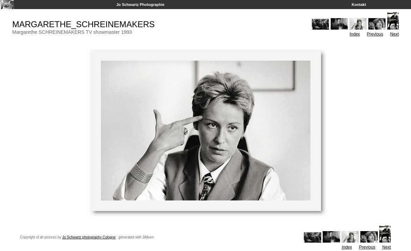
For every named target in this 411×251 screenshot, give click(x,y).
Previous (375, 34)
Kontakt (359, 4)
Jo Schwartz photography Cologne (89, 237)
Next (394, 34)
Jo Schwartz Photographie (140, 4)
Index (355, 34)
